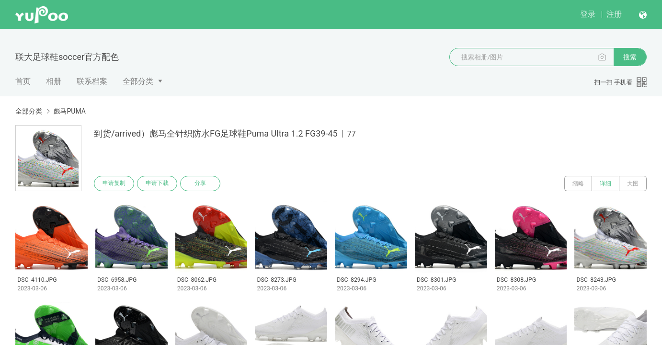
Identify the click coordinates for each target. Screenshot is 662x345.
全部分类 (138, 81)
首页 (23, 81)
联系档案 (92, 81)
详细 (605, 183)
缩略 (578, 183)
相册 (53, 81)
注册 (614, 14)
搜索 (630, 57)
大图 (633, 183)
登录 (587, 14)
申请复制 (114, 183)
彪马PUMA (69, 111)
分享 (200, 183)
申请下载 (157, 183)
